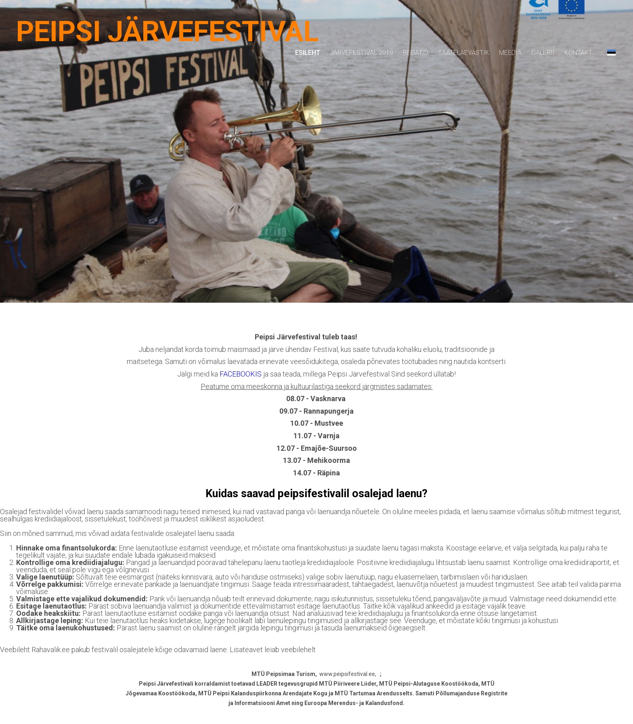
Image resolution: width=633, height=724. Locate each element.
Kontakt (578, 52)
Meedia (510, 52)
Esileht (307, 52)
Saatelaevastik (463, 52)
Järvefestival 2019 (361, 52)
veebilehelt (298, 649)
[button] (611, 52)
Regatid (415, 52)
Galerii (543, 52)
